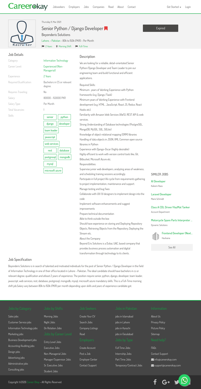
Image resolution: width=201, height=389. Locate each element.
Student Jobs (51, 371)
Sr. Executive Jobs (53, 365)
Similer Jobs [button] (159, 174)
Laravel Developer (161, 194)
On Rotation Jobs (53, 328)
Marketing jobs (15, 334)
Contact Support (88, 365)
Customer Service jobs (19, 322)
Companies (98, 6)
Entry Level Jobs (52, 342)
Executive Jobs (51, 347)
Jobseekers (59, 6)
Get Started (174, 6)
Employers (74, 6)
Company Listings (89, 328)
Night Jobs (49, 322)
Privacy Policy (158, 322)
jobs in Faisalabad (124, 334)
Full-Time (83, 46)
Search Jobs (86, 322)
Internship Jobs (123, 353)
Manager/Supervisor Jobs (57, 359)
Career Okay (33, 382)
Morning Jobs (51, 316)
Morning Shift (65, 46)
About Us (156, 316)
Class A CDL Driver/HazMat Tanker (170, 207)
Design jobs (14, 351)
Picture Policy (158, 328)
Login (188, 6)
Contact (132, 6)
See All (171, 247)
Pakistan (55, 40)
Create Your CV (87, 316)
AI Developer (158, 181)
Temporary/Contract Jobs (128, 365)
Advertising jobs (16, 357)
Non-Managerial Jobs (55, 353)
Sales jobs (13, 316)
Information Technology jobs (22, 328)
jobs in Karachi (122, 328)
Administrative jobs (18, 363)
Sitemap (155, 334)
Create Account (88, 347)
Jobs (86, 6)
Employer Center (88, 359)
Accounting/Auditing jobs (21, 346)
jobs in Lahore (122, 322)
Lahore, (46, 40)
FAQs (153, 347)
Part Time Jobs (123, 359)
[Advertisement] (172, 112)
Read (111, 6)
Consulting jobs (16, 369)
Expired (160, 28)
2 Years (49, 46)
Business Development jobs (22, 340)
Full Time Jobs (122, 347)
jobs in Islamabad (124, 316)
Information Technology (56, 60)
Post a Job (85, 353)
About (120, 6)
